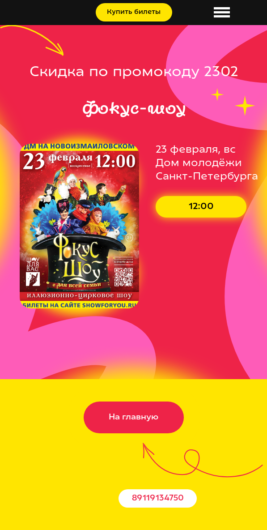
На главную (133, 417)
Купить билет (209, 207)
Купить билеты (134, 12)
